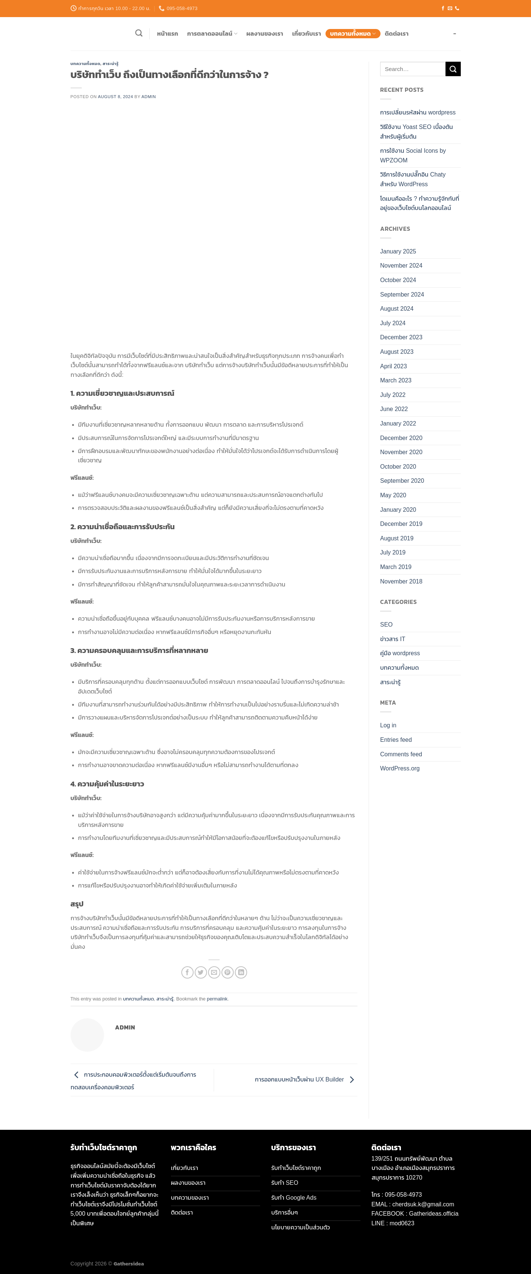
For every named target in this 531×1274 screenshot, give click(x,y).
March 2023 (396, 380)
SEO (386, 624)
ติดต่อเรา (397, 33)
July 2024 (393, 323)
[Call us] (457, 8)
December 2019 (401, 524)
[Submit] (453, 69)
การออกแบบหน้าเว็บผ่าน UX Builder (306, 1079)
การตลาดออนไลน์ (212, 33)
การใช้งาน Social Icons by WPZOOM (413, 156)
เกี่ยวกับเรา (306, 33)
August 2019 (397, 538)
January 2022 (398, 423)
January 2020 (398, 510)
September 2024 (402, 294)
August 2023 (397, 352)
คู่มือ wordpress (400, 653)
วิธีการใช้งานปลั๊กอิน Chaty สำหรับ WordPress (413, 179)
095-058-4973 (403, 1194)
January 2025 (398, 251)
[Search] (139, 33)
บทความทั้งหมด (353, 33)
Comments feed (401, 754)
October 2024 (398, 280)
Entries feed (396, 740)
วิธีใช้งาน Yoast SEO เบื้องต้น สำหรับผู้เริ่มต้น (416, 132)
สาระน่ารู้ (111, 64)
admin (149, 96)
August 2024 (397, 308)
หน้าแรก (167, 33)
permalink (217, 999)
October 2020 (398, 466)
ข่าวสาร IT (392, 639)
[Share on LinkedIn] (241, 972)
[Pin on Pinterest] (227, 972)
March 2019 (396, 567)
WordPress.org (400, 768)
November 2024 (401, 265)
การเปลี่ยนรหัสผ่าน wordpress (418, 112)
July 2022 (393, 395)
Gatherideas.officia (434, 1213)
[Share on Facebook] (187, 972)
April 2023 (393, 366)
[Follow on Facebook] (443, 8)
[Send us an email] (450, 8)
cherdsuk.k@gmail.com (423, 1204)
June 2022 (394, 409)
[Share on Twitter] (201, 972)
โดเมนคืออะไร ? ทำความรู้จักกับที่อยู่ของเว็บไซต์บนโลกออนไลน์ (419, 203)
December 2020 (401, 438)
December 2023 (401, 337)
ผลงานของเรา (264, 33)
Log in (388, 725)
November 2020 (401, 452)
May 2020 (393, 495)
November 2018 (401, 581)
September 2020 (402, 481)
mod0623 (401, 1223)
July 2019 (393, 552)
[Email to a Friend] (214, 972)
